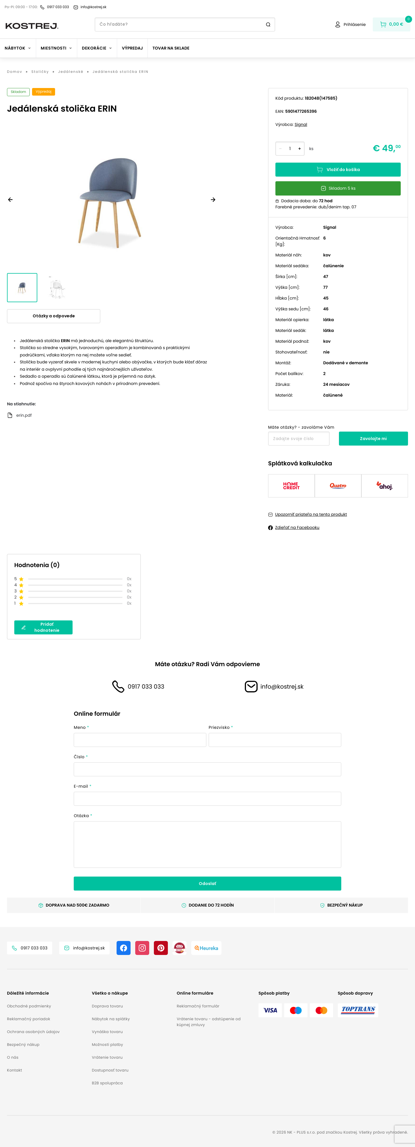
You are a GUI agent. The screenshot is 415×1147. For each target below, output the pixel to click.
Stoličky (40, 72)
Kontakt (14, 1070)
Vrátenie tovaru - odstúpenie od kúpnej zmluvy (208, 1022)
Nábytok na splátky (111, 1019)
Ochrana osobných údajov (33, 1032)
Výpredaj (132, 48)
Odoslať (207, 883)
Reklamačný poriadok (28, 1019)
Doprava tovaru (107, 1006)
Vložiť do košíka (338, 169)
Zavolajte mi (373, 438)
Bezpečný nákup (23, 1044)
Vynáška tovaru (107, 1032)
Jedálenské (70, 72)
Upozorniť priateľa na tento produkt (311, 514)
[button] (47, 993)
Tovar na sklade (170, 48)
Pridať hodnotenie (40, 627)
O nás (12, 1057)
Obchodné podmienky (29, 1006)
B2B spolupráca (107, 1083)
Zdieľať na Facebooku (297, 527)
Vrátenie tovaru (107, 1057)
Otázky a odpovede (54, 316)
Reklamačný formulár (198, 1006)
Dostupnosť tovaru (110, 1070)
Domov (14, 72)
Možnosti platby (107, 1044)
